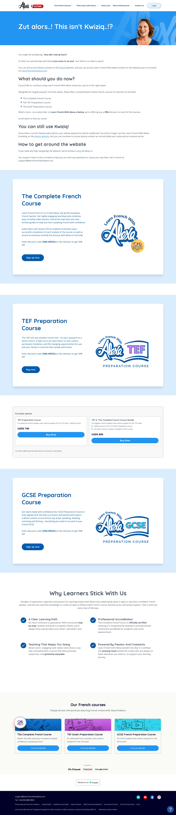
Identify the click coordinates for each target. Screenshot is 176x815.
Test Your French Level (127, 804)
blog (79, 151)
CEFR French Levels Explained (92, 804)
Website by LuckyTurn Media (108, 810)
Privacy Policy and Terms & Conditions (27, 804)
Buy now (30, 369)
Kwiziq (62, 67)
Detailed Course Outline (61, 804)
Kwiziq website (42, 136)
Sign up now (32, 257)
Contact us (139, 5)
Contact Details (46, 804)
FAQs (138, 804)
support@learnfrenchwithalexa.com (30, 796)
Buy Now (51, 434)
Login (154, 5)
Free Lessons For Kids (111, 804)
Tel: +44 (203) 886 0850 (24, 800)
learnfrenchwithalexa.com (34, 70)
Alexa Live (105, 5)
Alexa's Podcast (76, 804)
